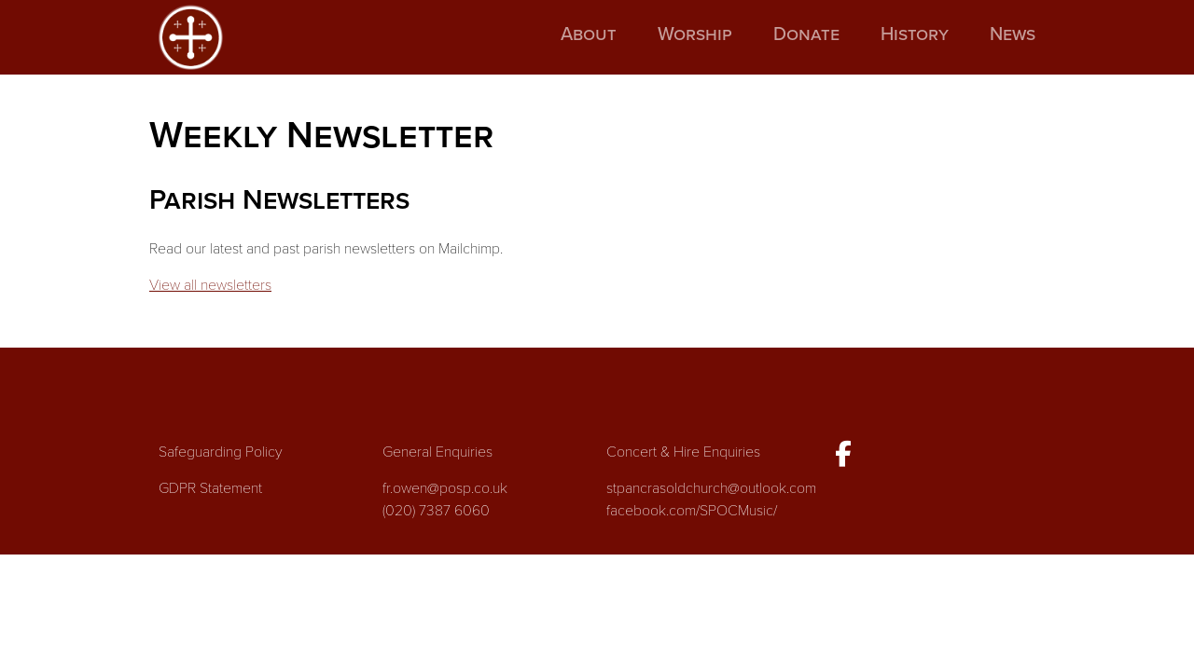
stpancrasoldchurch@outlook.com (711, 488)
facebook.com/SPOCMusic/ (691, 510)
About (589, 34)
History (915, 34)
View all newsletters (210, 285)
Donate (806, 34)
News (1012, 34)
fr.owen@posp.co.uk (444, 488)
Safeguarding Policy (221, 452)
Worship (695, 34)
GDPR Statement (210, 488)
